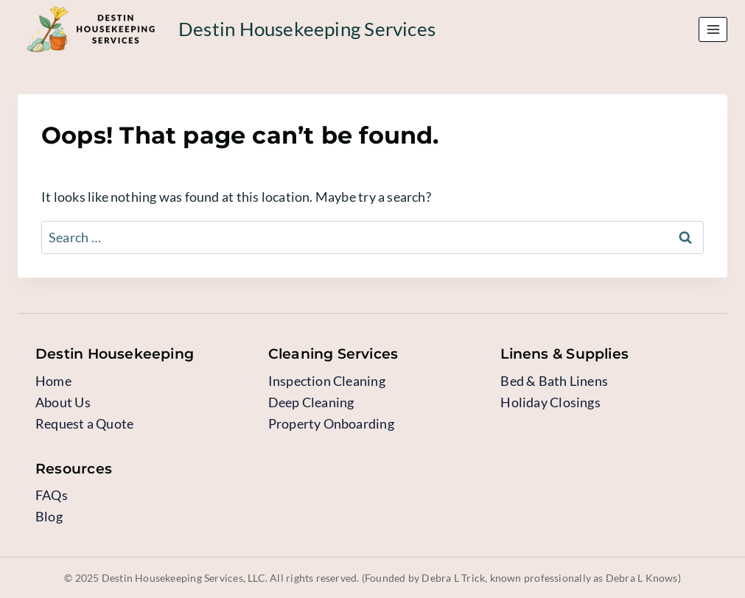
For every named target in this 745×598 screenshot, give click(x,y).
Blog (49, 516)
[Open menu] (713, 29)
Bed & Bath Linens (554, 381)
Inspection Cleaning (326, 381)
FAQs (51, 495)
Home (53, 381)
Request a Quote (84, 423)
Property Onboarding (331, 423)
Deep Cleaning (311, 402)
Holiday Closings (550, 402)
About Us (63, 402)
